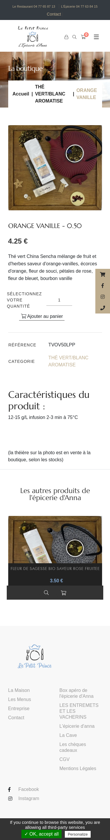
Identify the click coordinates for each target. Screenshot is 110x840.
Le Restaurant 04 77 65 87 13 (33, 6)
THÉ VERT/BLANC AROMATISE (50, 93)
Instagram (28, 798)
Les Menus (19, 699)
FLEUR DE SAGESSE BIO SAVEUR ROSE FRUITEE (55, 568)
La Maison (19, 690)
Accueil (21, 93)
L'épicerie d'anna (77, 726)
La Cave (68, 735)
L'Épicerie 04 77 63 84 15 (79, 6)
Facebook (28, 789)
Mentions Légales (78, 768)
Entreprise (19, 708)
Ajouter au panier (42, 316)
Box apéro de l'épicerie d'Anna (77, 693)
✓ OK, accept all (41, 833)
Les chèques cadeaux (73, 747)
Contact (55, 14)
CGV (65, 759)
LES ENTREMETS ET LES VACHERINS (79, 711)
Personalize (78, 834)
